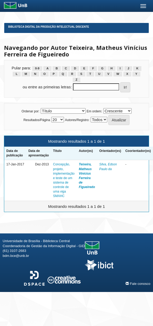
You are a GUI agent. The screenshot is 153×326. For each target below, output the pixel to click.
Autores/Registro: (77, 120)
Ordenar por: (30, 111)
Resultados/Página (37, 120)
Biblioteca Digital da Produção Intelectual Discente (48, 26)
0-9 (37, 68)
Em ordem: (94, 111)
